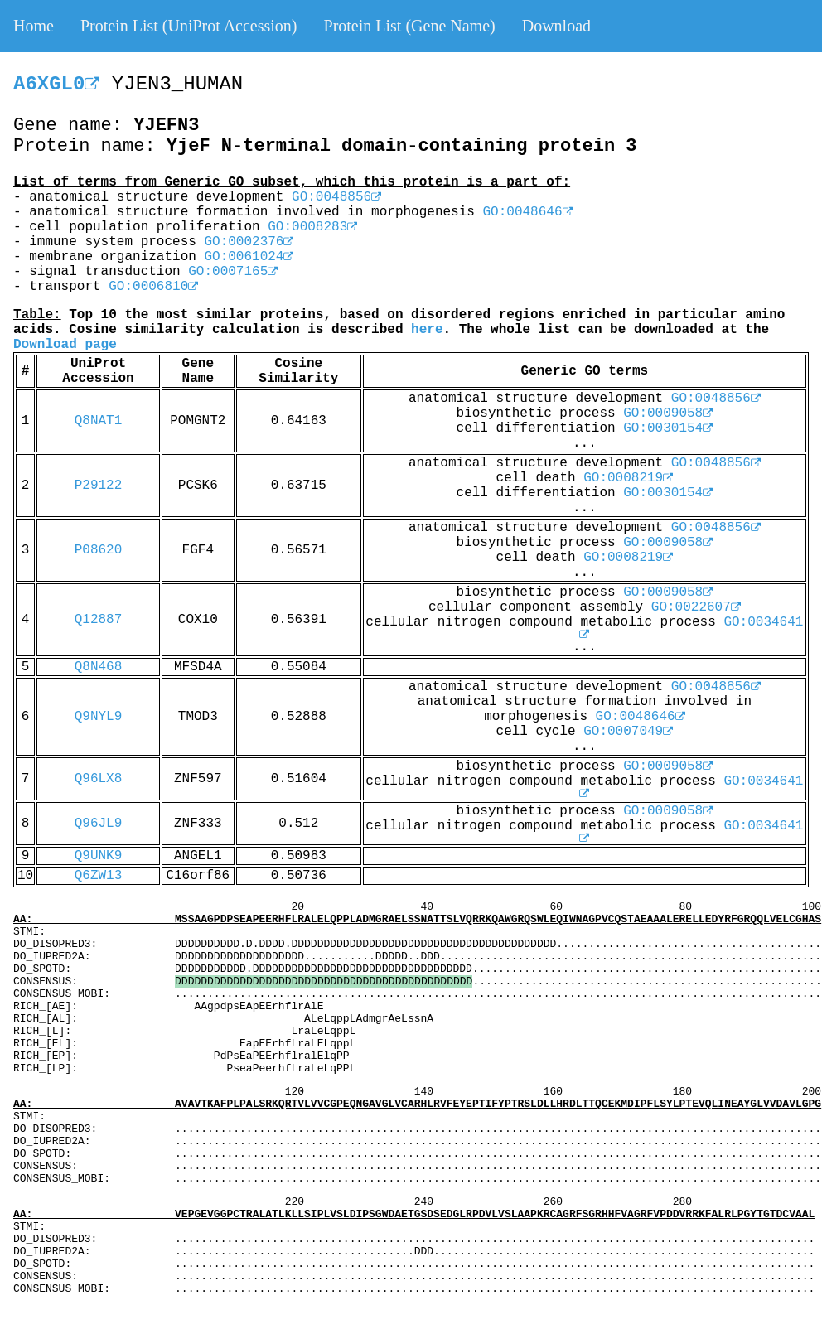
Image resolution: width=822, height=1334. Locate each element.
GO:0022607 (696, 607)
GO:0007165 (233, 271)
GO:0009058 (668, 413)
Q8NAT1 (99, 420)
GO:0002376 (248, 241)
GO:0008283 (312, 227)
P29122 (99, 485)
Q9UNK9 (99, 855)
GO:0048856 (336, 197)
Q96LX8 (99, 778)
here (426, 329)
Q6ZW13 (99, 875)
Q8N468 (99, 667)
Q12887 (99, 619)
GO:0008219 (628, 478)
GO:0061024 (248, 256)
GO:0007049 (628, 731)
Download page (65, 344)
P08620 (99, 550)
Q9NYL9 (99, 716)
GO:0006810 (153, 286)
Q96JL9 (99, 823)
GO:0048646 (528, 212)
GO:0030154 (668, 428)
